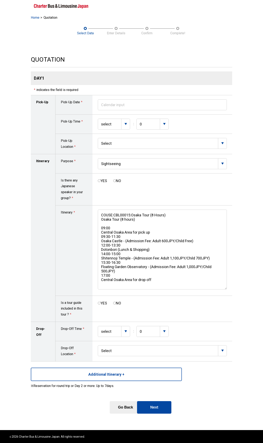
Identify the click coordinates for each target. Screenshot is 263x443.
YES (103, 180)
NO (118, 180)
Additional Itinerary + (66, 374)
